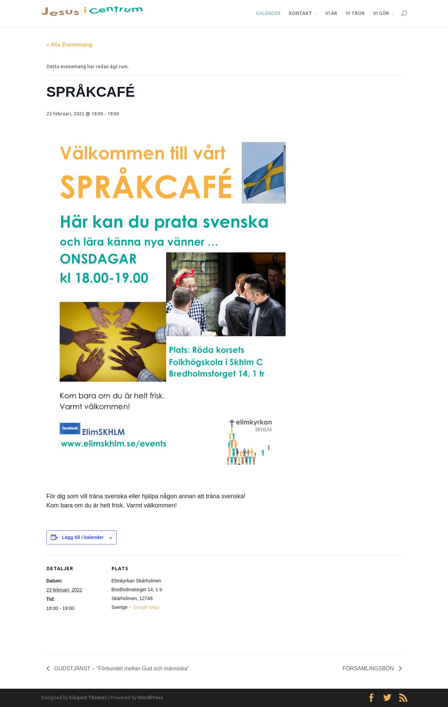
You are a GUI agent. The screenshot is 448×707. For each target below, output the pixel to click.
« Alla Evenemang (69, 45)
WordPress (150, 697)
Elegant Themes (88, 697)
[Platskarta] (212, 602)
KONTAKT (300, 13)
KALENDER (268, 13)
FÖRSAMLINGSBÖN (369, 668)
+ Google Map (144, 607)
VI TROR (355, 13)
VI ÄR (331, 13)
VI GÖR (381, 13)
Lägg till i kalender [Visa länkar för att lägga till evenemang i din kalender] (82, 537)
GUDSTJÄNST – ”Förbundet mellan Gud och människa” (121, 668)
